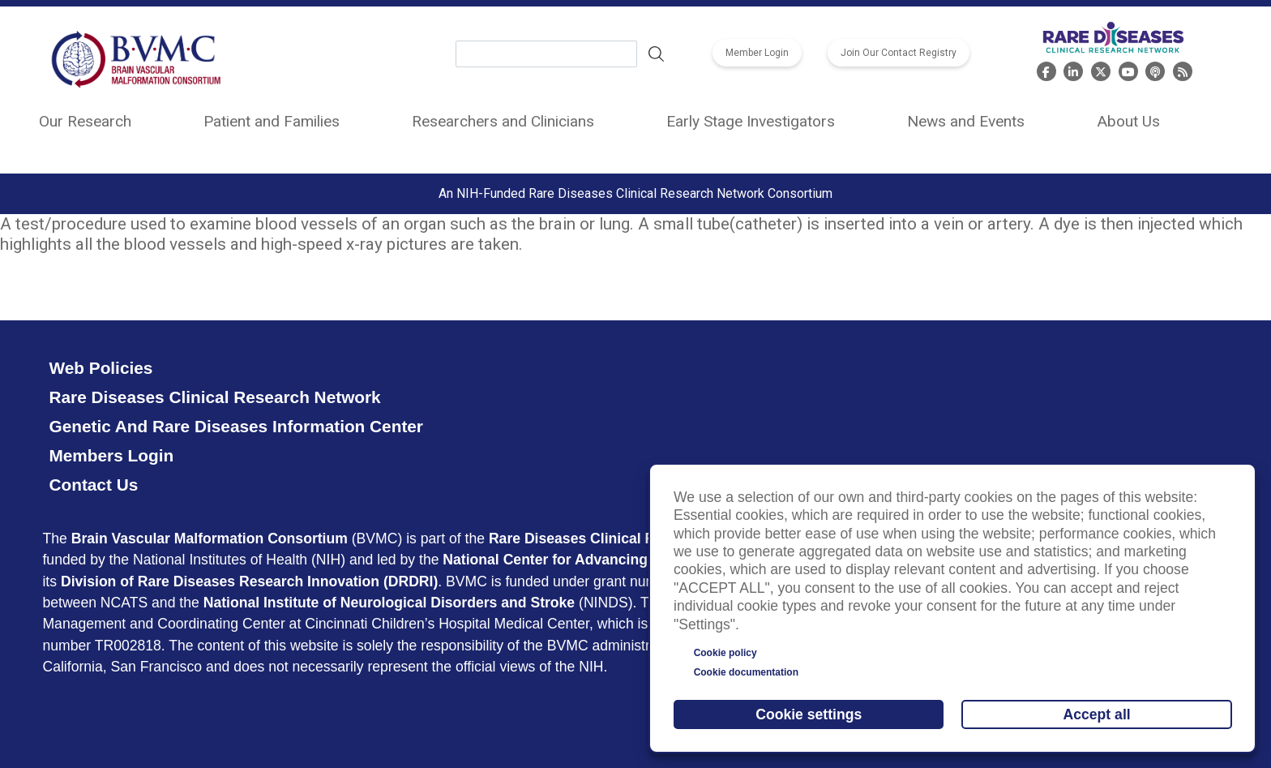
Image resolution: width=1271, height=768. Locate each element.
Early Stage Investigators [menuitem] (750, 121)
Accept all (1097, 714)
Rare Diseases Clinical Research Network (214, 397)
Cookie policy (725, 653)
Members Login (111, 455)
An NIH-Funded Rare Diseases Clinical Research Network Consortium (635, 193)
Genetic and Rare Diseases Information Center (236, 426)
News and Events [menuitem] (966, 121)
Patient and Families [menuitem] (271, 121)
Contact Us (93, 484)
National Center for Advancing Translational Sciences (624, 559)
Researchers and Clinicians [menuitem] (503, 121)
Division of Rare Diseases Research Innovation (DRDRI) (249, 581)
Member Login (757, 52)
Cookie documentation (746, 672)
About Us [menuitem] (1128, 121)
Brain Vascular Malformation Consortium (209, 538)
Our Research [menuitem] (85, 121)
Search (656, 54)
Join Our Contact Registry (898, 52)
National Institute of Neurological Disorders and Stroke (389, 602)
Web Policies (100, 367)
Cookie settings (808, 714)
